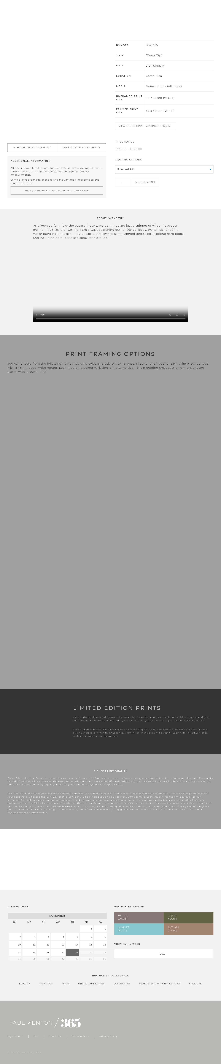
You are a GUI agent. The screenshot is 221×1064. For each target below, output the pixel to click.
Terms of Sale (80, 1036)
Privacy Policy (108, 1036)
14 (76, 945)
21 (76, 952)
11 (34, 945)
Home (129, 13)
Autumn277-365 (173, 929)
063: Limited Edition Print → (81, 147)
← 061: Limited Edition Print (32, 147)
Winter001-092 (123, 918)
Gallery (147, 13)
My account (15, 1036)
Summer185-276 (124, 929)
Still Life (195, 983)
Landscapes (122, 983)
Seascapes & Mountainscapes (159, 983)
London (24, 983)
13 (63, 945)
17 (19, 952)
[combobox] (164, 953)
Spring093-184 (172, 918)
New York (46, 983)
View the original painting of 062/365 (145, 126)
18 (34, 952)
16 (104, 945)
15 (90, 945)
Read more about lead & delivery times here (57, 190)
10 (19, 945)
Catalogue (169, 13)
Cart (188, 13)
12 (48, 945)
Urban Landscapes (91, 983)
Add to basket (145, 182)
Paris (65, 983)
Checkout (207, 13)
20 (63, 952)
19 (48, 952)
